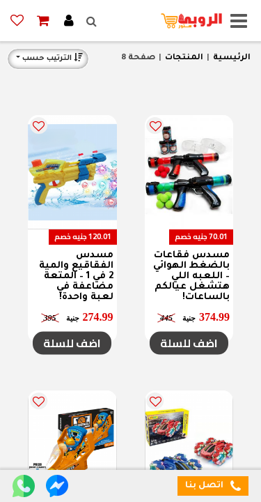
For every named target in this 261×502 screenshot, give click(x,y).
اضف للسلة (189, 343)
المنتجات (184, 58)
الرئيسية (232, 58)
